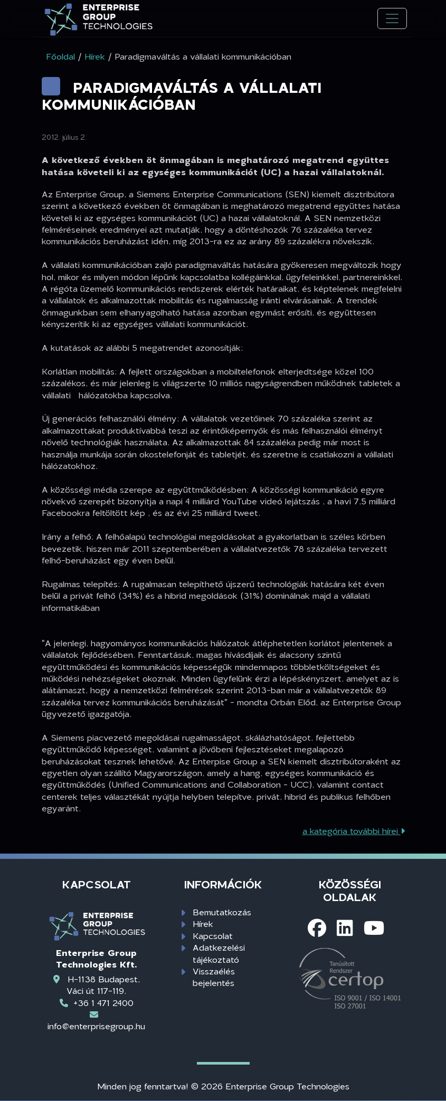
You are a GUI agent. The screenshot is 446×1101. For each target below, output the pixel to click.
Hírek (203, 923)
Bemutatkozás (222, 912)
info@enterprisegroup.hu (96, 1025)
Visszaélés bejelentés (214, 976)
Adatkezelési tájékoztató (219, 953)
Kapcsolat (213, 935)
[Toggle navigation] (392, 19)
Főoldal (60, 56)
